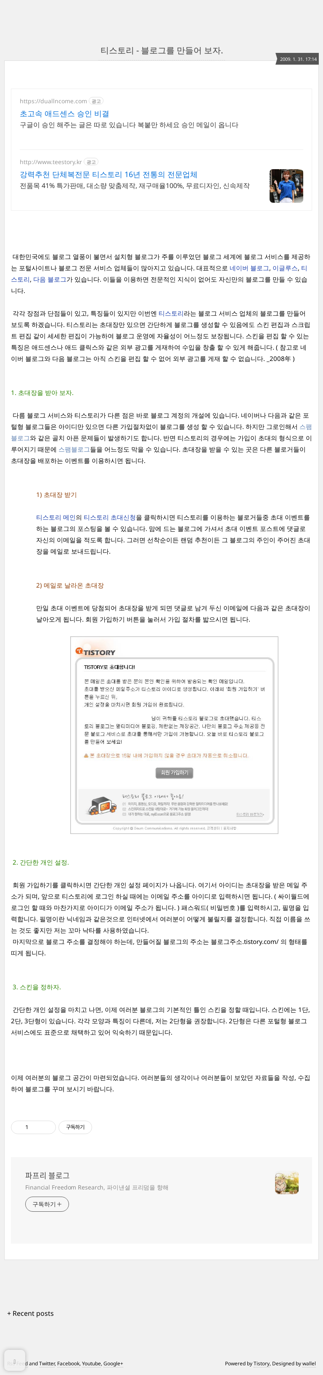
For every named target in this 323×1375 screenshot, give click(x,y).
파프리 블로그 (47, 1176)
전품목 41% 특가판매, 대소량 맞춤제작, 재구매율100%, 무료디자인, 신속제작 (135, 185)
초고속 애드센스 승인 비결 (64, 113)
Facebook (68, 1363)
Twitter (47, 1363)
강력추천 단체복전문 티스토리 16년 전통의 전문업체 (109, 174)
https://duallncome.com (53, 101)
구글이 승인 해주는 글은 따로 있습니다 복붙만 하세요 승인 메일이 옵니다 (129, 124)
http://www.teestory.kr (51, 161)
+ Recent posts (30, 1313)
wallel (309, 1363)
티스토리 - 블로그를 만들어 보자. (162, 50)
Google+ (113, 1363)
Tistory (262, 1363)
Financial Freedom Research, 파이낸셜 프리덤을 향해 (97, 1187)
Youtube (91, 1363)
